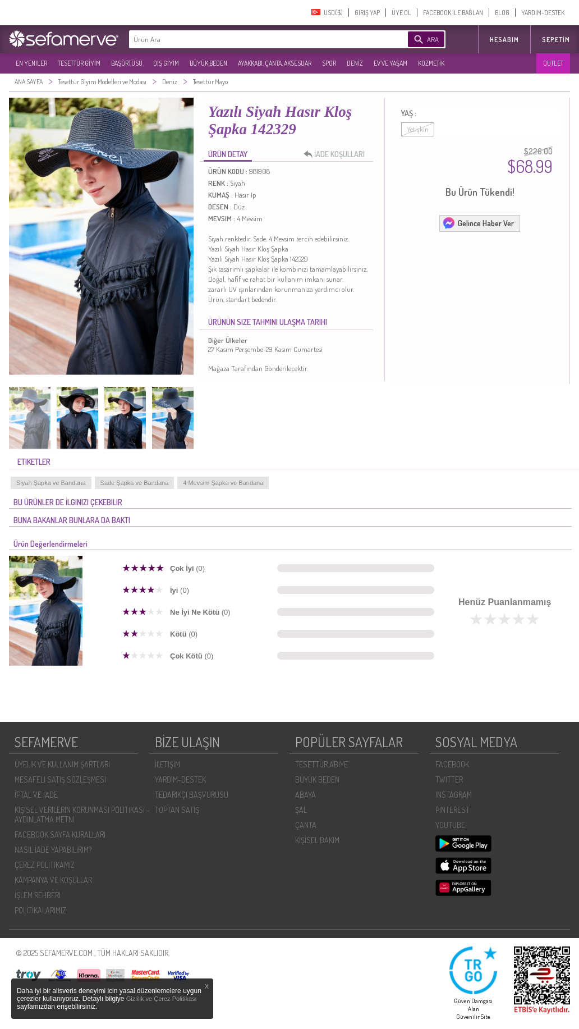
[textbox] (251, 39)
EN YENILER (31, 63)
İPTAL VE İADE (36, 794)
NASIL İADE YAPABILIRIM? (53, 849)
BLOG (502, 12)
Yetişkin (418, 129)
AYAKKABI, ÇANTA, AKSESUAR (274, 63)
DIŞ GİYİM (166, 63)
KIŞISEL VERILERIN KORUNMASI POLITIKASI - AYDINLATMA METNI (82, 814)
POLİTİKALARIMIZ (40, 910)
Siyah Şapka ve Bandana (51, 482)
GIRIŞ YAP (367, 12)
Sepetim (556, 39)
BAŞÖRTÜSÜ (127, 63)
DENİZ (355, 63)
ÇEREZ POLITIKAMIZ (45, 865)
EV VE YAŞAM (390, 63)
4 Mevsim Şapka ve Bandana (223, 482)
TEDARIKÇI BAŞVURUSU (191, 794)
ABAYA (305, 794)
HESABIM (504, 39)
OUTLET (553, 63)
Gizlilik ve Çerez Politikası (161, 998)
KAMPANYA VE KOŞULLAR (53, 880)
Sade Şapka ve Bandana (134, 482)
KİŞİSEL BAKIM (317, 840)
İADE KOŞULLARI (337, 154)
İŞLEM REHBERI (38, 895)
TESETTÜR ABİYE (321, 764)
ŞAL (301, 810)
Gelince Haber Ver (478, 223)
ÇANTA (305, 825)
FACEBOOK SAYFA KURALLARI (60, 834)
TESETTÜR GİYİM (79, 63)
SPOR (329, 63)
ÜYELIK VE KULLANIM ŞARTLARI (62, 764)
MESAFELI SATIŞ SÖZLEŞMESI (60, 779)
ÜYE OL (401, 12)
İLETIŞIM (167, 764)
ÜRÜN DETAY (227, 154)
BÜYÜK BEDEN (208, 63)
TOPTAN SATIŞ (177, 810)
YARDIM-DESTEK (542, 12)
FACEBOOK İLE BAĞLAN (453, 12)
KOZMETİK (431, 63)
